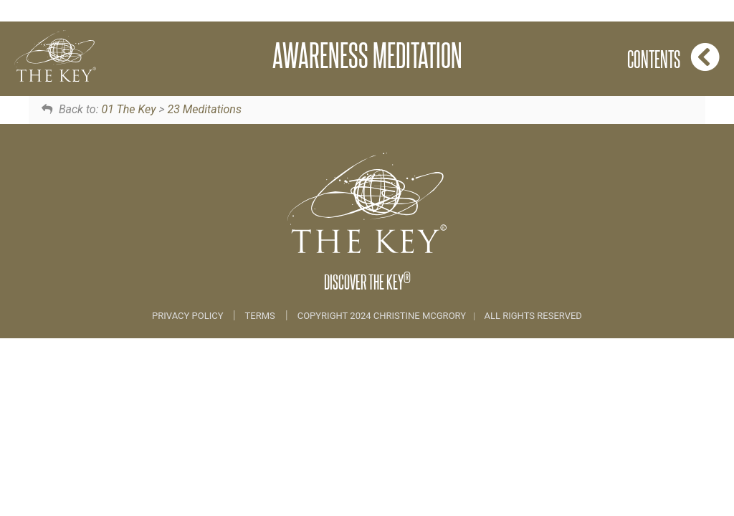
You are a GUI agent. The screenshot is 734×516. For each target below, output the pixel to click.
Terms (260, 315)
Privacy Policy (189, 315)
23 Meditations (204, 109)
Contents (673, 57)
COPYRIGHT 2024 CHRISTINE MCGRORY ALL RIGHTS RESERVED (439, 315)
